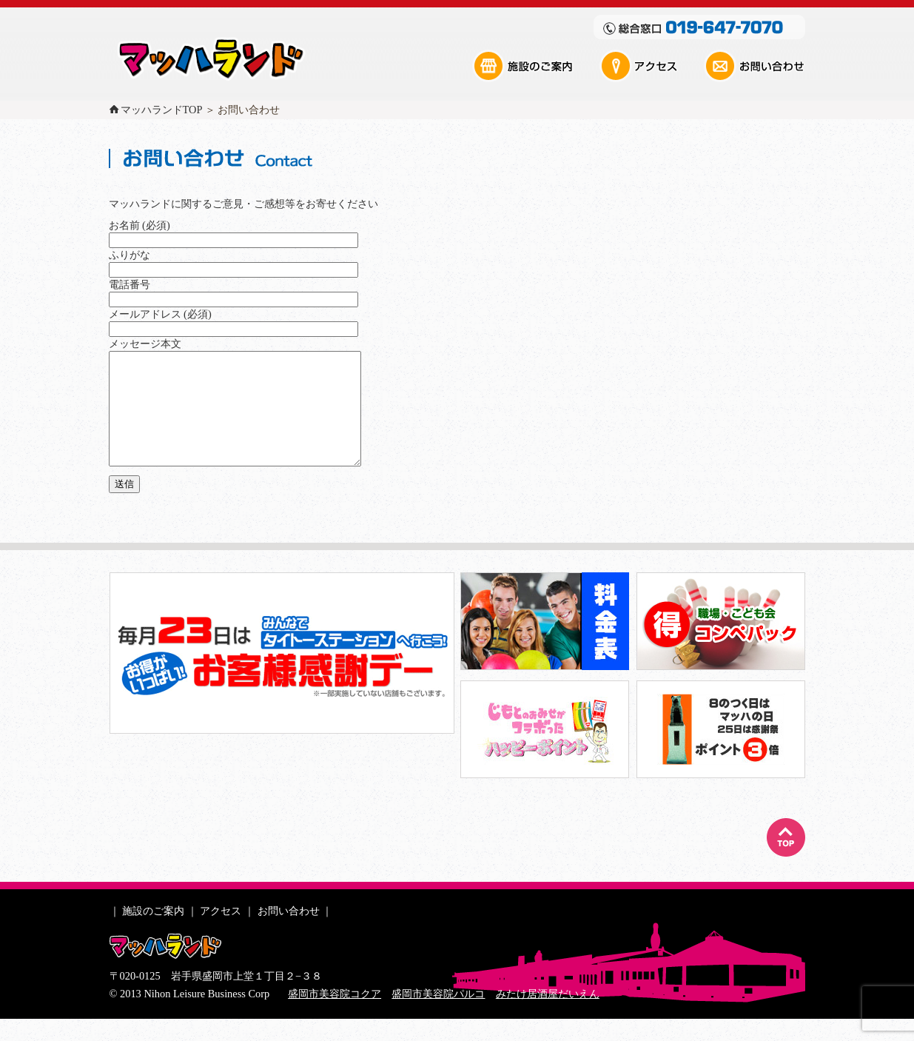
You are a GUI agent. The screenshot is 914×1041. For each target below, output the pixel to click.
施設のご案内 (535, 66)
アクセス (650, 66)
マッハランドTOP (161, 110)
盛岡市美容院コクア (334, 1016)
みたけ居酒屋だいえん (547, 1016)
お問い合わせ (754, 66)
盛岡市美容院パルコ (438, 1016)
